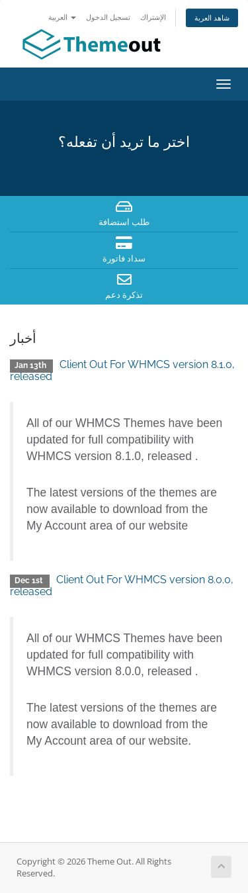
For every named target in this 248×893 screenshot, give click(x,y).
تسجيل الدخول (108, 17)
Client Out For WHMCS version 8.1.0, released (122, 370)
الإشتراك (153, 17)
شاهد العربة (211, 18)
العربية (62, 17)
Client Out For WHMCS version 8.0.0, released (121, 585)
